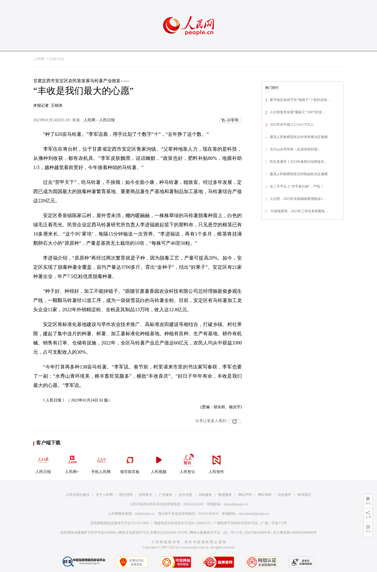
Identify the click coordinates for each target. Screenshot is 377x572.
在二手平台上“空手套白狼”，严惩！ (297, 186)
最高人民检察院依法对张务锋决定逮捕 (299, 137)
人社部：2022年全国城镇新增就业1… (298, 199)
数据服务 (225, 495)
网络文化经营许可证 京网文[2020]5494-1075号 (153, 532)
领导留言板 (129, 462)
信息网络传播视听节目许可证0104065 (88, 532)
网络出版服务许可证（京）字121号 (216, 532)
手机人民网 (101, 462)
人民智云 (187, 462)
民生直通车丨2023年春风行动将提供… (299, 161)
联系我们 (304, 495)
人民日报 (43, 462)
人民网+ (72, 462)
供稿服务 (205, 495)
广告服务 (165, 495)
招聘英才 (145, 495)
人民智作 (216, 462)
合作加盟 (185, 495)
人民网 (39, 59)
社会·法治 (56, 59)
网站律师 (264, 495)
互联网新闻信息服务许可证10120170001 (120, 523)
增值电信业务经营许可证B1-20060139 (182, 523)
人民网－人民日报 (99, 120)
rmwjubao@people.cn (254, 513)
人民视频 (158, 462)
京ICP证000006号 (257, 532)
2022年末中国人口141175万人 (292, 124)
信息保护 (284, 495)
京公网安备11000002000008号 (295, 532)
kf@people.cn (145, 513)
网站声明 (245, 495)
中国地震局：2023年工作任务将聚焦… (299, 211)
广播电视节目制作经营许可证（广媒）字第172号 (250, 523)
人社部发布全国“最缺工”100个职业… (297, 112)
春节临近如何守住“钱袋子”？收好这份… (300, 100)
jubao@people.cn (236, 504)
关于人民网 (104, 495)
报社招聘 (126, 495)
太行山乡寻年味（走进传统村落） (295, 149)
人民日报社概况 (78, 495)
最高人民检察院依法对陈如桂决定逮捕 (299, 174)
